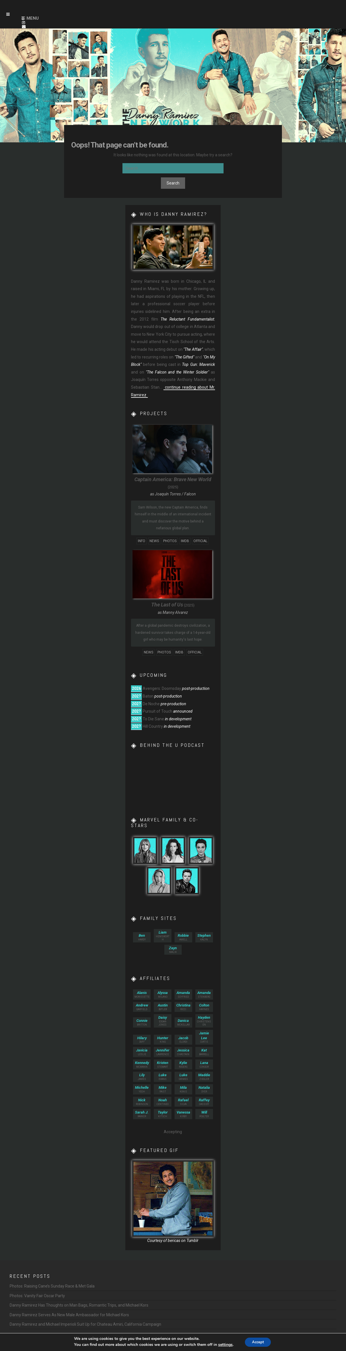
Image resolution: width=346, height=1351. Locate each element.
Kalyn (204, 937)
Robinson (142, 1102)
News (154, 541)
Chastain (183, 1052)
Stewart (162, 1064)
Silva (183, 1102)
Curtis (204, 1037)
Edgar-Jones (162, 1020)
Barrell (204, 1052)
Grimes (183, 1077)
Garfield (142, 1007)
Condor (204, 1064)
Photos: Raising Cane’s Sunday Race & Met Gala (52, 1286)
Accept (258, 1342)
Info (141, 541)
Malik (173, 950)
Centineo (162, 1102)
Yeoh (142, 1089)
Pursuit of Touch (157, 711)
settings (223, 1344)
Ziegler (204, 1077)
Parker (142, 1114)
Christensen (204, 1020)
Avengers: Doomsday (162, 688)
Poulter (204, 1114)
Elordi (183, 1040)
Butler (162, 1007)
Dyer (204, 1089)
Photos (170, 541)
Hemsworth (162, 935)
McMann (142, 1064)
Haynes (204, 1007)
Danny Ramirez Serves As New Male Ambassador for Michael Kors (69, 1315)
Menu (32, 18)
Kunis (183, 1089)
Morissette (142, 994)
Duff (142, 1040)
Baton (148, 696)
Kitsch (162, 1114)
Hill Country (153, 726)
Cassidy (204, 1102)
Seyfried (183, 994)
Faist (162, 1089)
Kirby (183, 1114)
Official (200, 541)
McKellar (183, 1022)
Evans (162, 1077)
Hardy (142, 937)
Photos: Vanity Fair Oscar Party (37, 1295)
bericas (174, 1240)
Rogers (183, 1064)
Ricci (183, 1007)
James (142, 1077)
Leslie (142, 1052)
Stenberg (204, 994)
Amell (183, 937)
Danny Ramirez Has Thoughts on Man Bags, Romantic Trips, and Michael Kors (79, 1305)
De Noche (151, 704)
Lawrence (162, 1052)
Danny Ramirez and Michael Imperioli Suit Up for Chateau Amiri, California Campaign (85, 1324)
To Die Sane (153, 719)
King (162, 1040)
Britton (142, 1022)
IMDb (185, 541)
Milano (162, 994)
